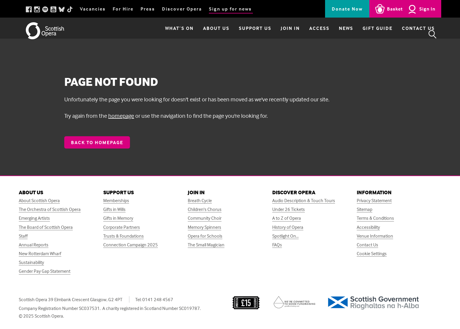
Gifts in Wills (114, 209)
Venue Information (375, 236)
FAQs (277, 245)
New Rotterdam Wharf (40, 253)
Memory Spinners (204, 227)
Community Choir (204, 218)
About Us (203, 34)
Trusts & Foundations (123, 236)
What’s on (166, 34)
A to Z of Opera (286, 218)
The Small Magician (206, 245)
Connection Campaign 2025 (130, 245)
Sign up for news (230, 9)
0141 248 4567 (157, 299)
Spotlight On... (285, 236)
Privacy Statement (374, 200)
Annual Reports (33, 245)
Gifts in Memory (118, 218)
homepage (121, 115)
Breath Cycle (200, 200)
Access (306, 34)
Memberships (116, 200)
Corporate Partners (121, 227)
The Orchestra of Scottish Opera (50, 209)
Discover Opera (182, 9)
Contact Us (404, 34)
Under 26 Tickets (288, 209)
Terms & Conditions (375, 218)
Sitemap (364, 209)
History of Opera (287, 227)
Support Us (241, 34)
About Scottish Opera (39, 200)
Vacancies (93, 9)
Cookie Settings (372, 253)
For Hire (123, 9)
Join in (276, 34)
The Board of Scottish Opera (46, 227)
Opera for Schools (205, 236)
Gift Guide (364, 34)
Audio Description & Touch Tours (303, 200)
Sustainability (31, 262)
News (332, 34)
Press (148, 9)
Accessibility (368, 227)
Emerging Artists (34, 218)
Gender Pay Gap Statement (44, 271)
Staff (23, 236)
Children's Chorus (204, 209)
